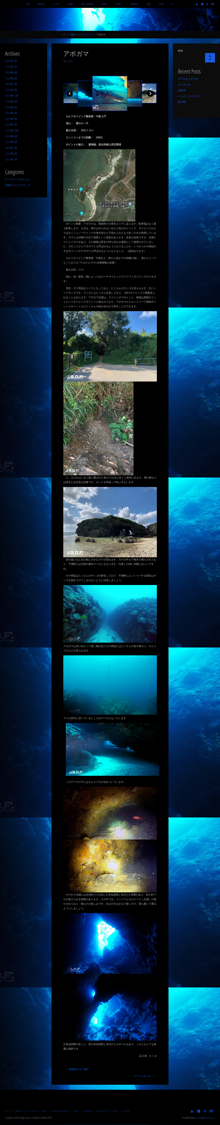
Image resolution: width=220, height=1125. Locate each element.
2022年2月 (11, 153)
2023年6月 (11, 107)
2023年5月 (11, 113)
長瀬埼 (181, 90)
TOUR (127, 1111)
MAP (45, 1111)
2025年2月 (11, 61)
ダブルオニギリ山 (188, 78)
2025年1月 (11, 66)
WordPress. (209, 1117)
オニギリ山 (184, 84)
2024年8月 (11, 78)
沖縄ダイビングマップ (81, 34)
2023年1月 (11, 124)
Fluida (196, 1117)
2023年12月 (12, 95)
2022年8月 (11, 136)
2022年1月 (11, 159)
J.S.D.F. (33, 1111)
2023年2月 (11, 119)
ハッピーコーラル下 (189, 96)
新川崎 (181, 102)
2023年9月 (11, 101)
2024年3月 (11, 90)
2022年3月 (11, 148)
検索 (180, 50)
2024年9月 (11, 72)
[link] (171, 4)
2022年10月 (12, 130)
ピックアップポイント (17, 179)
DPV (116, 1111)
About (19, 1111)
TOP (7, 1111)
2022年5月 (11, 142)
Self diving (60, 1111)
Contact (103, 1111)
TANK (77, 1111)
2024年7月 (11, 84)
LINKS (88, 1111)
